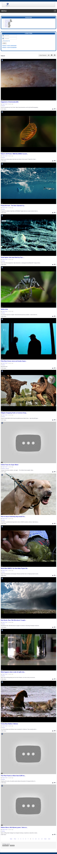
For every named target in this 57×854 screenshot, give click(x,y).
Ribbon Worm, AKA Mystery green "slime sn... (14, 827)
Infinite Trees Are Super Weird (9, 464)
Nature (7, 24)
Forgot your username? (9, 45)
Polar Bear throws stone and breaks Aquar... (14, 361)
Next (45, 838)
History (7, 26)
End (49, 838)
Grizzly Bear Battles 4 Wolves (9, 723)
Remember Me (6, 40)
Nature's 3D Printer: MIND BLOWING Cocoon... (14, 153)
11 (38, 838)
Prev (15, 838)
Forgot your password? (9, 47)
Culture (7, 22)
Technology (8, 21)
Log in (4, 43)
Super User (4, 104)
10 (35, 838)
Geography (8, 19)
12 (41, 838)
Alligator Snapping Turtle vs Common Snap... (14, 413)
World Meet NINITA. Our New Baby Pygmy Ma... (14, 568)
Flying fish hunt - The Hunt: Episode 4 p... (13, 205)
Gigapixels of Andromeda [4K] (9, 102)
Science (7, 25)
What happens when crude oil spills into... (13, 672)
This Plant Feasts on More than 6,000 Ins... (13, 775)
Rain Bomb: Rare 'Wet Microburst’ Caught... (13, 620)
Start (11, 838)
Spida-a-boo (4, 309)
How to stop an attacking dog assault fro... (13, 516)
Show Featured (42, 55)
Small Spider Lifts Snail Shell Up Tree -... (12, 257)
